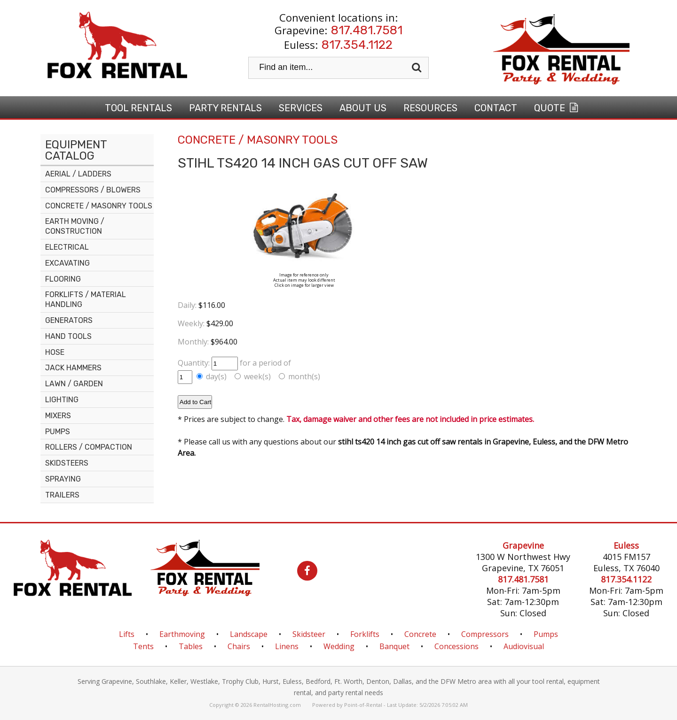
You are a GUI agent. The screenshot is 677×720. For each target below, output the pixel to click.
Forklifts (364, 634)
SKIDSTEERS (66, 463)
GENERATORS (69, 320)
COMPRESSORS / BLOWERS (93, 189)
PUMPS (57, 431)
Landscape (249, 634)
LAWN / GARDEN (74, 383)
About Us (362, 108)
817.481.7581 (366, 30)
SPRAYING (63, 479)
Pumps (546, 634)
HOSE (54, 352)
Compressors (485, 634)
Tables (191, 646)
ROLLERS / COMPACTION (88, 447)
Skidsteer (308, 634)
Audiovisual (524, 646)
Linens (287, 646)
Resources (430, 108)
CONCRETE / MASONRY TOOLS (98, 205)
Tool (138, 108)
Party (225, 108)
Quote (557, 108)
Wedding (338, 646)
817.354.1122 (357, 45)
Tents (143, 646)
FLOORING (63, 279)
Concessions (456, 646)
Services (301, 108)
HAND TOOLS (68, 336)
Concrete (420, 634)
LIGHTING (62, 399)
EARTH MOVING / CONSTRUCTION (74, 226)
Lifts (126, 634)
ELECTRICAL (67, 247)
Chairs (239, 646)
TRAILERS (62, 494)
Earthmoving (182, 634)
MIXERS (58, 415)
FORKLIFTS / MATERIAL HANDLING (85, 299)
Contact (495, 108)
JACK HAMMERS (73, 367)
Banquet (394, 646)
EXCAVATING (67, 263)
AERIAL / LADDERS (78, 173)
